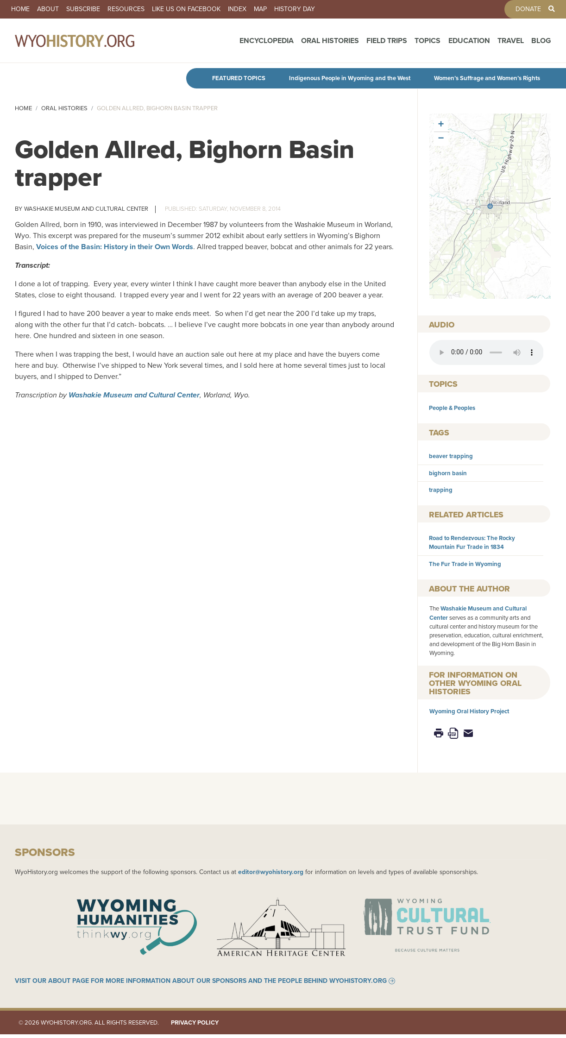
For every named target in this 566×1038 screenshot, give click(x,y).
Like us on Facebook (186, 9)
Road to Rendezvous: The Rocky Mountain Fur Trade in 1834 (472, 542)
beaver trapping (451, 456)
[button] (490, 206)
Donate (528, 9)
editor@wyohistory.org (270, 871)
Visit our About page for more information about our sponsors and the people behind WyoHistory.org (201, 984)
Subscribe (83, 9)
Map (260, 9)
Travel (510, 43)
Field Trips (386, 43)
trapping (441, 489)
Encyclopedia (266, 43)
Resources (126, 9)
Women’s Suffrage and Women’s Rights (487, 78)
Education (469, 43)
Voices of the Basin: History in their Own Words (114, 246)
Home (20, 9)
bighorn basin (448, 473)
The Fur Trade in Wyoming (465, 564)
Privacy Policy (195, 1026)
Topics (427, 43)
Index (237, 9)
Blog (541, 43)
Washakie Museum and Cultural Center (86, 208)
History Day (294, 9)
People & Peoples (452, 407)
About (48, 9)
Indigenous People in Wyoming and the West (349, 78)
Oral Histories (330, 43)
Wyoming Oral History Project (469, 711)
